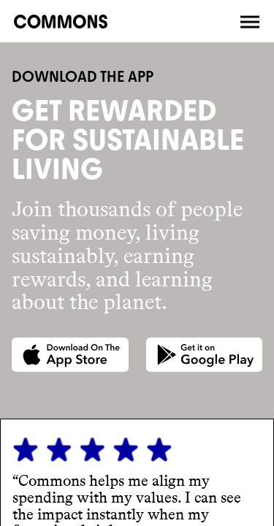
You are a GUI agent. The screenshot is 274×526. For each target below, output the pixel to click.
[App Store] (70, 355)
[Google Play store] (204, 355)
